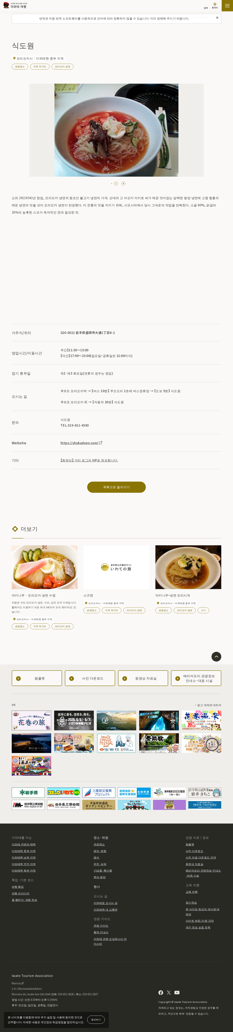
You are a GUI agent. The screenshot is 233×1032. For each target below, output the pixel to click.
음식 (96, 857)
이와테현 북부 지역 (24, 870)
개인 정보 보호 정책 (198, 927)
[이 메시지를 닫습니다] (217, 18)
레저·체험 (100, 851)
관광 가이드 (101, 925)
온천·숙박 (100, 864)
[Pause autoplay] (123, 184)
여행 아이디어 (20, 893)
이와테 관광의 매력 (24, 844)
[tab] (111, 183)
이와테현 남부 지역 (24, 857)
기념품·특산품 (103, 870)
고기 (203, 610)
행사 (97, 886)
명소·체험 (101, 837)
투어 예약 (100, 877)
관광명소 (20, 66)
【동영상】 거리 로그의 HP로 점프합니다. (89, 460)
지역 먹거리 (39, 66)
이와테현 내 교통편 (106, 909)
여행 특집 (18, 887)
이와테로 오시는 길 (106, 903)
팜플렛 (190, 844)
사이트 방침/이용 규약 (200, 921)
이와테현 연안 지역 (24, 864)
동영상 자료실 (194, 864)
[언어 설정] (215, 6)
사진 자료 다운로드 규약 (201, 857)
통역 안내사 (101, 932)
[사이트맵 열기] (227, 5)
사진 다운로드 (194, 851)
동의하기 (96, 1019)
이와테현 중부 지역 (24, 851)
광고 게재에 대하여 (209, 705)
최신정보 (191, 902)
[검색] (206, 6)
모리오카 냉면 (62, 66)
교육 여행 (192, 892)
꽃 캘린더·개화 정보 (24, 900)
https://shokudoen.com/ (82, 442)
